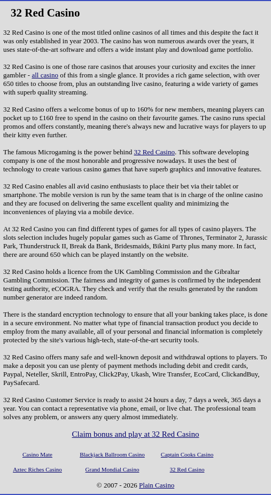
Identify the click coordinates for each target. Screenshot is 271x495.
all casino (45, 75)
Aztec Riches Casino (37, 469)
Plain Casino (156, 485)
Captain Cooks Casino (187, 454)
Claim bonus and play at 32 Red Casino (135, 434)
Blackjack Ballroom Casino (112, 454)
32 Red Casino (154, 152)
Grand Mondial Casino (113, 469)
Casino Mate (37, 454)
